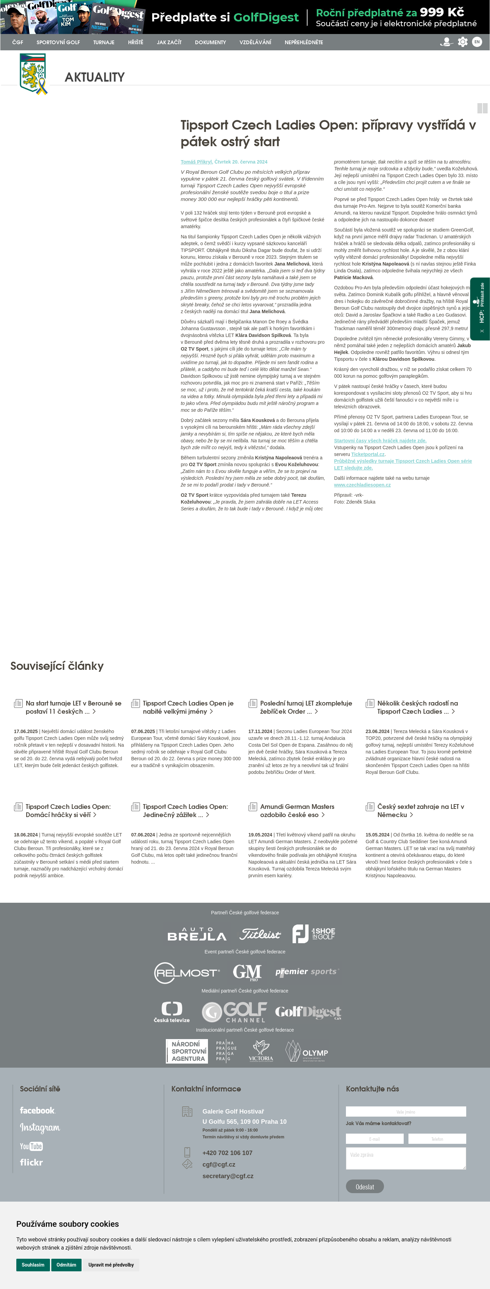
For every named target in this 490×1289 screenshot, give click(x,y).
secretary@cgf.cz (228, 1176)
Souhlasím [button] (33, 1265)
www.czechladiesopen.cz (362, 485)
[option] (89, 585)
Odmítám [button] (66, 1265)
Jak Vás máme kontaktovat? (379, 1123)
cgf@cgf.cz (219, 1164)
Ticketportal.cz (368, 454)
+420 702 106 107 (227, 1153)
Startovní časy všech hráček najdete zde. (380, 440)
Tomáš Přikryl (196, 162)
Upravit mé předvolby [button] (111, 1265)
